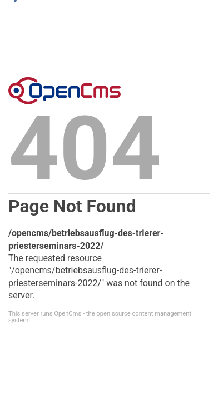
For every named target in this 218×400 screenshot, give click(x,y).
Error (64, 90)
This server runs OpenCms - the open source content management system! (99, 317)
